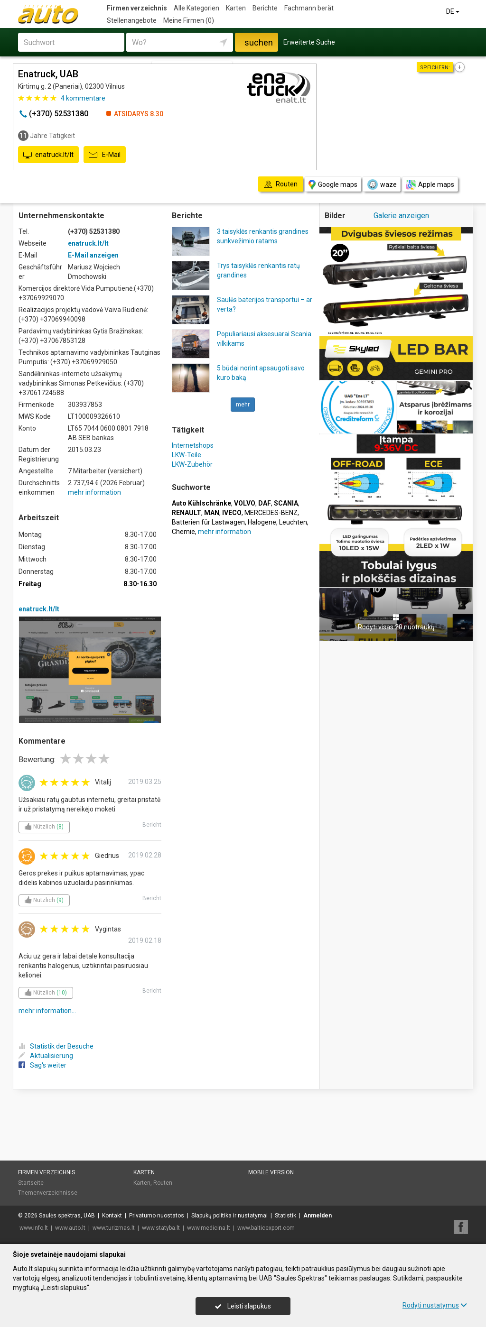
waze (381, 184)
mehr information (94, 492)
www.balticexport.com (266, 1228)
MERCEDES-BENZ (271, 512)
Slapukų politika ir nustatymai (229, 1215)
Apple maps (430, 185)
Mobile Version (271, 1172)
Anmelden (317, 1215)
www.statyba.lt (161, 1228)
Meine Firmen (188, 20)
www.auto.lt (70, 1228)
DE (453, 11)
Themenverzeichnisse (47, 1192)
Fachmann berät (309, 8)
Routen (162, 1183)
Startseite (31, 1183)
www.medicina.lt (208, 1228)
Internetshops (193, 445)
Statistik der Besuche (56, 1046)
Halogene (262, 522)
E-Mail (105, 155)
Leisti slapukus (243, 1306)
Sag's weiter (42, 1065)
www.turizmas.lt (114, 1228)
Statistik (285, 1215)
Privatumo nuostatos (156, 1215)
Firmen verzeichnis (137, 8)
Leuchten (293, 522)
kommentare (83, 98)
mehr (243, 404)
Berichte (265, 8)
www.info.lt (33, 1228)
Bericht (151, 824)
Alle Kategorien (196, 8)
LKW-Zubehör (192, 464)
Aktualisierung (46, 1056)
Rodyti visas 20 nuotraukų (396, 622)
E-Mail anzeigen (93, 255)
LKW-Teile (186, 455)
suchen (258, 42)
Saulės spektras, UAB (67, 1215)
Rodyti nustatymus (434, 1305)
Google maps (332, 185)
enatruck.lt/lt (48, 155)
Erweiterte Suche (309, 42)
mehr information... (47, 1010)
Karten (236, 8)
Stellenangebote (132, 20)
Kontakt (112, 1215)
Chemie (183, 531)
